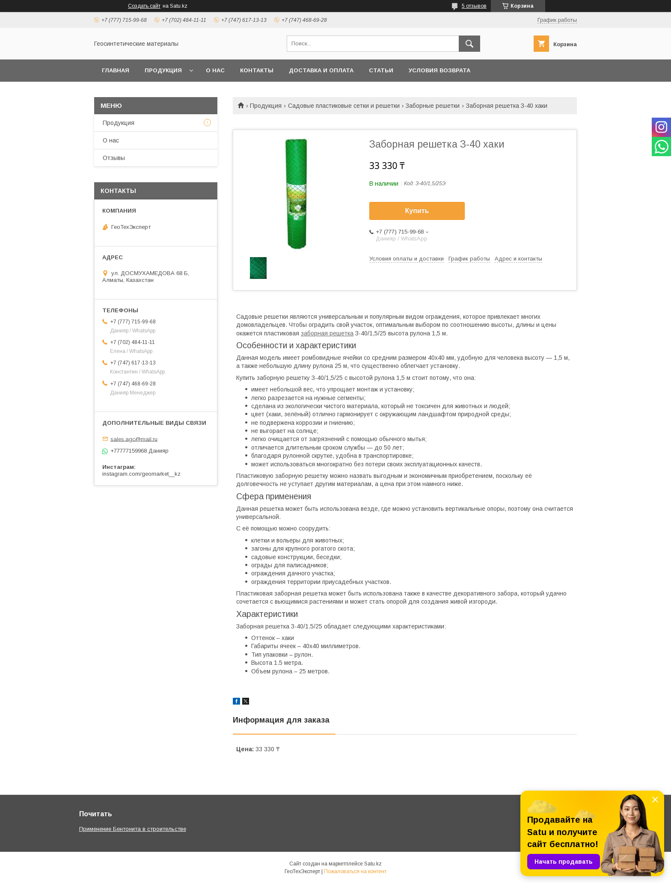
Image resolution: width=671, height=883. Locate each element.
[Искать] (469, 44)
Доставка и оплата (321, 70)
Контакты (256, 70)
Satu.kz (373, 864)
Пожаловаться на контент (355, 871)
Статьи (381, 70)
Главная (115, 70)
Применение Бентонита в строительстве (132, 829)
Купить (417, 210)
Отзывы (114, 157)
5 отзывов (474, 6)
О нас (215, 70)
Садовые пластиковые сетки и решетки (344, 105)
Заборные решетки (433, 105)
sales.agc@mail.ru (133, 439)
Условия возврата (439, 70)
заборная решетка (327, 333)
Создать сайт (144, 6)
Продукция (163, 70)
